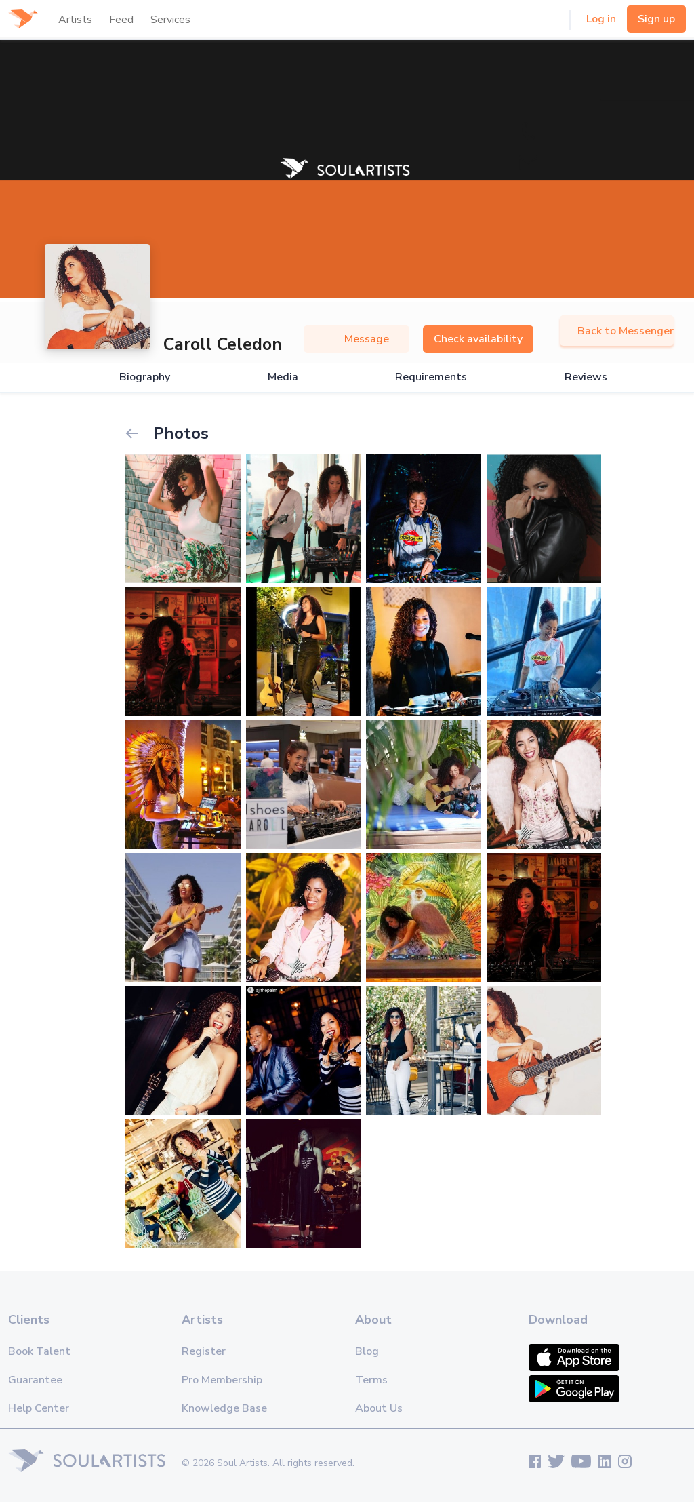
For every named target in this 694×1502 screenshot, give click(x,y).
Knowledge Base (224, 1408)
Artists (75, 19)
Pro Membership (222, 1380)
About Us (379, 1408)
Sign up (656, 19)
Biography (144, 377)
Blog (367, 1351)
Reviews (586, 377)
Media (283, 377)
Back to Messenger (617, 330)
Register (204, 1351)
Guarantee (35, 1380)
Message (356, 339)
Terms (371, 1380)
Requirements (431, 377)
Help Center (38, 1408)
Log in (601, 19)
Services (170, 19)
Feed (121, 19)
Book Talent (39, 1351)
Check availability (478, 339)
